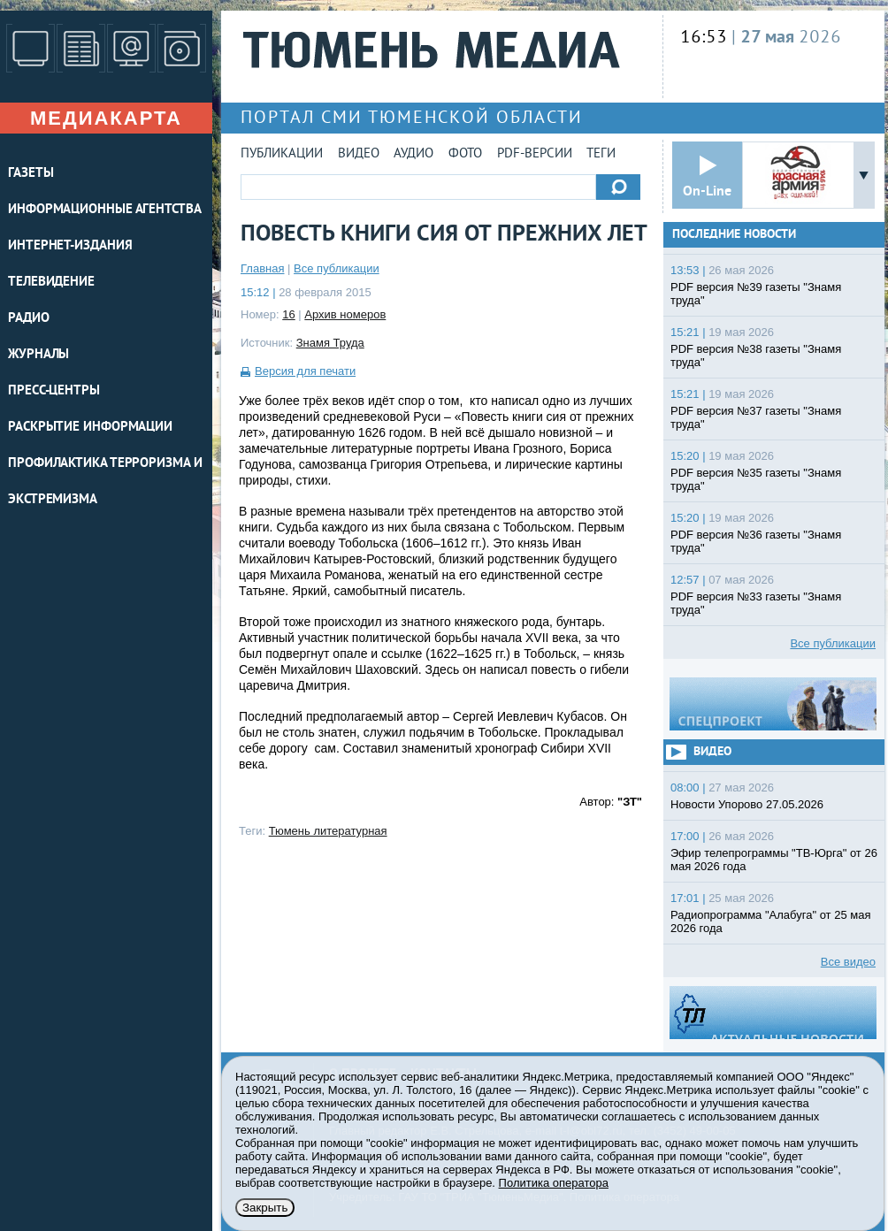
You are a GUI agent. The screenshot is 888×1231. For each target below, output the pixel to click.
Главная (262, 268)
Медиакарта (106, 118)
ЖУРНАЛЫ (38, 355)
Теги (601, 154)
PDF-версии (534, 154)
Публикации (282, 154)
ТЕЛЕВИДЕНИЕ (51, 282)
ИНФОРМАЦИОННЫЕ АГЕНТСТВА (105, 210)
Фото (465, 154)
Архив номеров (345, 314)
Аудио (413, 154)
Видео (358, 154)
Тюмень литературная (328, 830)
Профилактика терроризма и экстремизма (105, 481)
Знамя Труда (330, 342)
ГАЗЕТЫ (30, 173)
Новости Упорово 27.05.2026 (746, 804)
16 (288, 314)
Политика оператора (554, 1182)
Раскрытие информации (90, 427)
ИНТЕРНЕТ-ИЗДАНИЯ (70, 246)
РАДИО (29, 318)
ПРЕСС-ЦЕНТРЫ (54, 391)
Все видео (848, 961)
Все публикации (336, 268)
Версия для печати (305, 371)
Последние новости (734, 234)
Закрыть (264, 1207)
